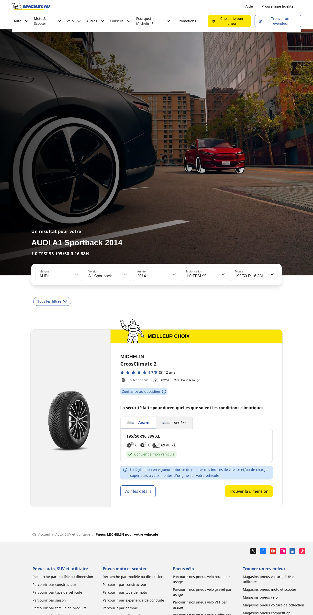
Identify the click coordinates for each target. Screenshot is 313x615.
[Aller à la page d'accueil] (31, 6)
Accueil (41, 534)
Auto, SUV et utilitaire (72, 534)
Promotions (187, 21)
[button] (76, 274)
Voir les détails (137, 491)
